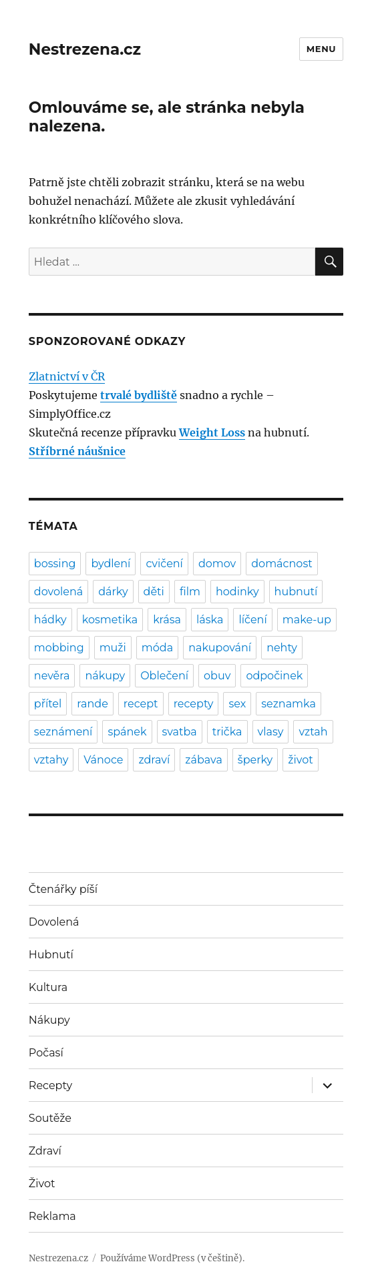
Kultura (48, 987)
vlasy (271, 731)
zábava (203, 759)
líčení (252, 619)
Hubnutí (51, 954)
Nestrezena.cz (85, 49)
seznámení (63, 731)
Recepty (50, 1085)
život (300, 759)
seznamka (288, 703)
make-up (307, 619)
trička (227, 731)
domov (217, 563)
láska (209, 619)
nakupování (219, 647)
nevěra (52, 675)
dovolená (58, 591)
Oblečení (164, 675)
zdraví (154, 759)
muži (113, 647)
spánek (127, 731)
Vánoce (103, 759)
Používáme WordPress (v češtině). (172, 1258)
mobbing (59, 647)
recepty (194, 703)
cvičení (164, 563)
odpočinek (274, 675)
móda (157, 647)
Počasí (46, 1052)
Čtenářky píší (63, 889)
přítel (47, 703)
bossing (55, 563)
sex (237, 703)
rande (92, 703)
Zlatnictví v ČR (67, 376)
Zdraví (45, 1151)
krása (167, 619)
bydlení (110, 563)
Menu (321, 48)
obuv (217, 675)
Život (42, 1183)
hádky (50, 619)
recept (141, 703)
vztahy (51, 759)
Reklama (52, 1216)
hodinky (237, 591)
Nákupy (49, 1020)
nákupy (105, 675)
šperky (255, 759)
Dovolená (54, 922)
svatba (179, 731)
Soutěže (50, 1118)
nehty (281, 647)
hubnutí (296, 591)
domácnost (281, 563)
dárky (113, 591)
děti (154, 591)
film (190, 591)
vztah (313, 731)
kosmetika (110, 619)
